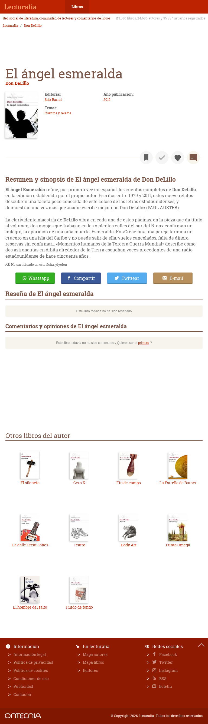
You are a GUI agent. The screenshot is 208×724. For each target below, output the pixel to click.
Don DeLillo (33, 26)
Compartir (84, 278)
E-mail (176, 278)
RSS (162, 678)
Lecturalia (10, 26)
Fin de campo (128, 482)
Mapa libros (93, 662)
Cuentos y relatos (58, 113)
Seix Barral (53, 99)
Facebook (167, 654)
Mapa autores (95, 654)
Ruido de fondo (79, 607)
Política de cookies (31, 670)
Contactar (22, 694)
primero (143, 343)
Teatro (79, 544)
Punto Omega (178, 544)
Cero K (79, 482)
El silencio (30, 482)
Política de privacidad (33, 662)
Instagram (168, 670)
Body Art (128, 544)
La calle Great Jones (30, 544)
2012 (106, 99)
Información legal (30, 654)
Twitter (165, 662)
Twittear (130, 278)
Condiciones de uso (31, 678)
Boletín (165, 686)
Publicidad (23, 686)
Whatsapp (38, 278)
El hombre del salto (30, 607)
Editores (90, 670)
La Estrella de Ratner (178, 482)
